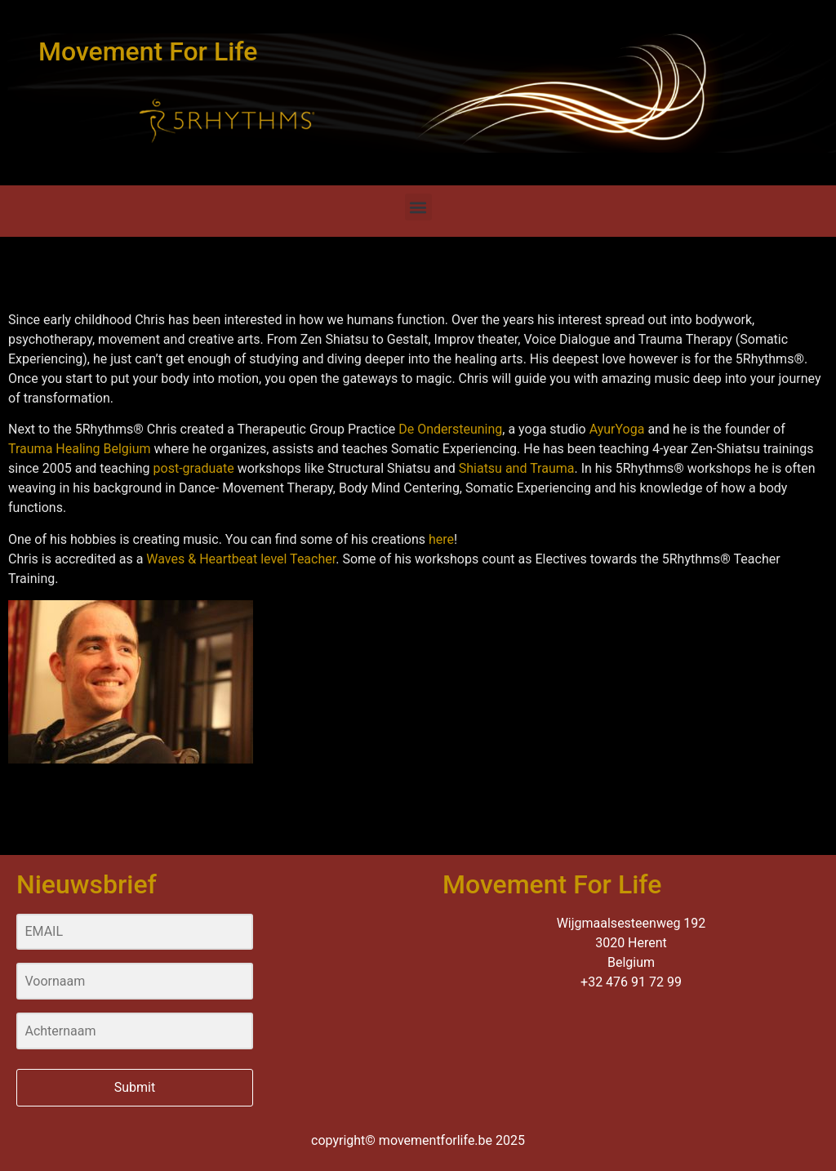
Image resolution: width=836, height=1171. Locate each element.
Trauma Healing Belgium (79, 448)
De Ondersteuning (450, 429)
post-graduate (193, 468)
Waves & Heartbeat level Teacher (241, 559)
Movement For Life (147, 51)
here (441, 539)
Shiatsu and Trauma (517, 468)
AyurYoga (617, 429)
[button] (418, 207)
